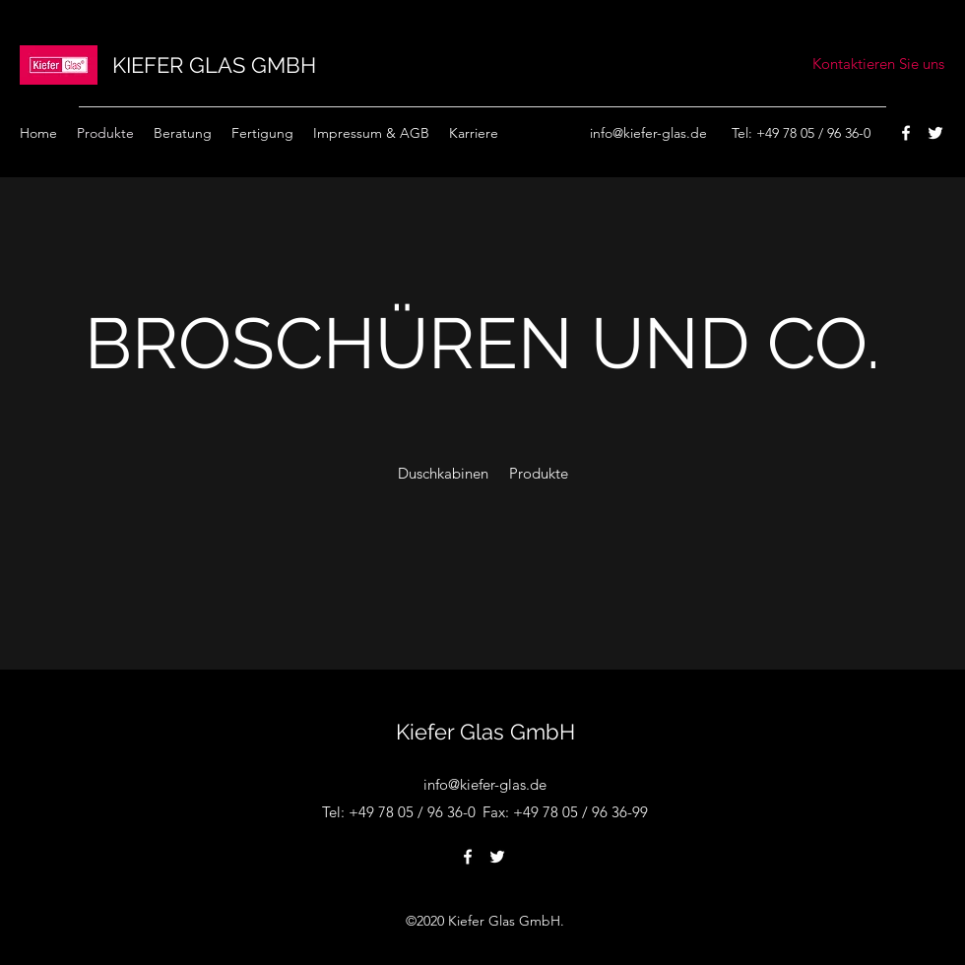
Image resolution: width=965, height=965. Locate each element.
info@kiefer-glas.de (648, 133)
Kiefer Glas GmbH (485, 731)
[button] (473, 133)
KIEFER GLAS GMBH (214, 65)
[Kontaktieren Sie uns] (878, 64)
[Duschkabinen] (443, 473)
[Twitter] (935, 133)
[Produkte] (538, 473)
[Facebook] (906, 133)
